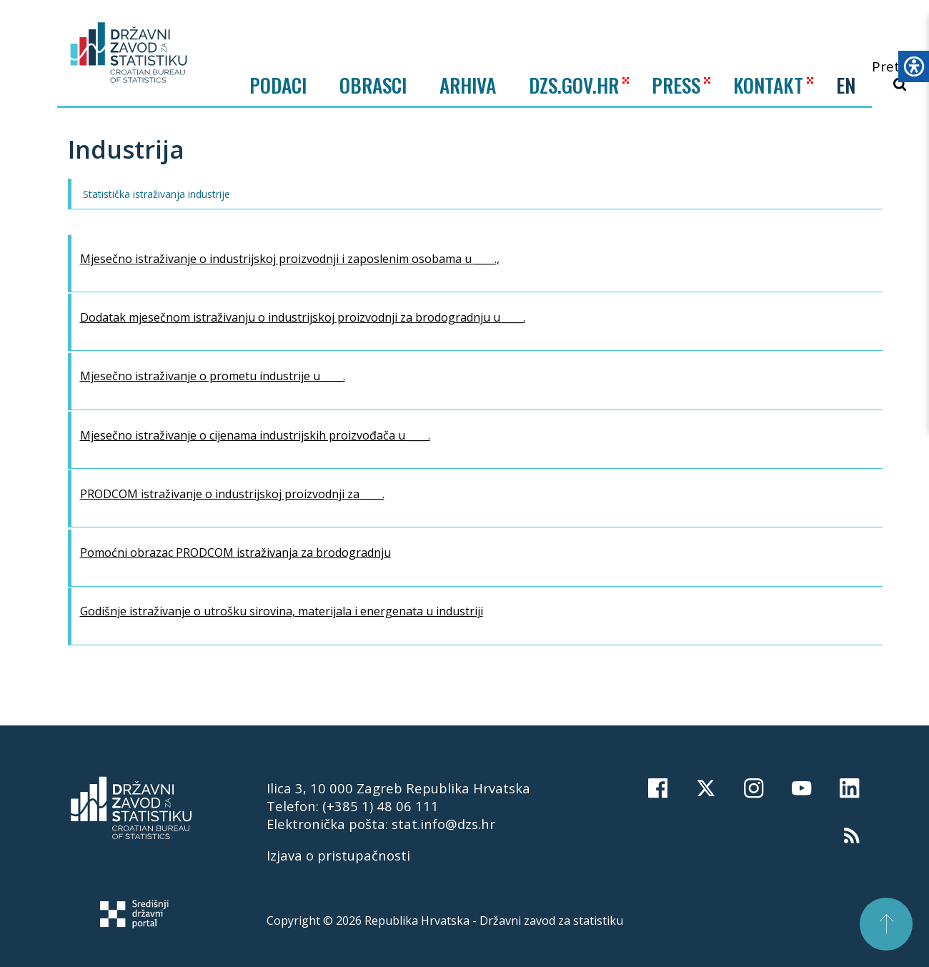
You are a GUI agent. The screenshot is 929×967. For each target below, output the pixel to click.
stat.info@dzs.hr (443, 824)
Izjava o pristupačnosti (338, 855)
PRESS (676, 84)
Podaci (278, 85)
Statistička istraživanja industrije (156, 194)
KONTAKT (768, 84)
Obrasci (373, 85)
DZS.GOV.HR (574, 84)
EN (845, 85)
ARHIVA (467, 84)
